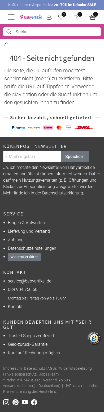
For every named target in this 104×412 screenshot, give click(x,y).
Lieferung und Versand (29, 231)
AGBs (52, 368)
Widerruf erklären (24, 257)
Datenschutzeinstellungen (32, 248)
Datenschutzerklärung (62, 192)
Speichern (75, 156)
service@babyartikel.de (29, 281)
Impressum (12, 368)
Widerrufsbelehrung (75, 368)
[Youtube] (26, 401)
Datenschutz (34, 368)
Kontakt (15, 306)
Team (54, 374)
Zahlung (16, 239)
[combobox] (52, 31)
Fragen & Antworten (26, 222)
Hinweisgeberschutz (20, 374)
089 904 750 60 (22, 289)
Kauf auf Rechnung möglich (34, 352)
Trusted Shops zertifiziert (31, 335)
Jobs (43, 374)
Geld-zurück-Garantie (27, 344)
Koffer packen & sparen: (52, 5)
